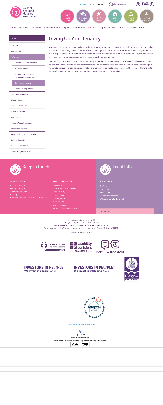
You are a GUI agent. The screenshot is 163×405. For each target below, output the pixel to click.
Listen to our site (117, 4)
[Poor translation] (85, 344)
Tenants (14, 38)
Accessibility (82, 4)
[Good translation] (75, 344)
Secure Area (105, 211)
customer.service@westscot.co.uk (65, 208)
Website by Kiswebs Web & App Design (82, 324)
